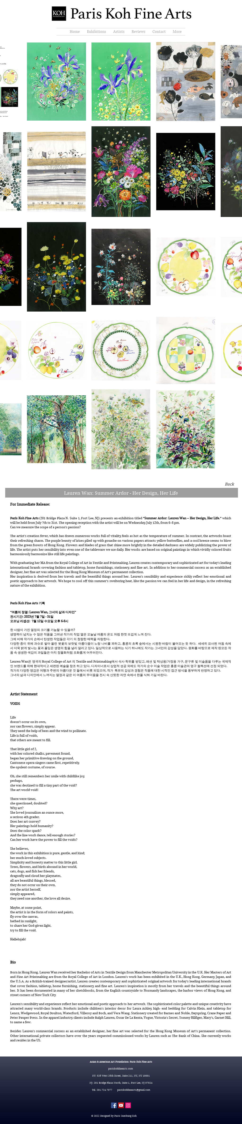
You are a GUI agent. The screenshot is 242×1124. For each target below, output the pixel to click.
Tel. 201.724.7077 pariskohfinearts (114, 1089)
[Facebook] (114, 1105)
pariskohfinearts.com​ (121, 1068)
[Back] (229, 484)
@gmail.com (143, 1089)
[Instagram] (128, 1105)
